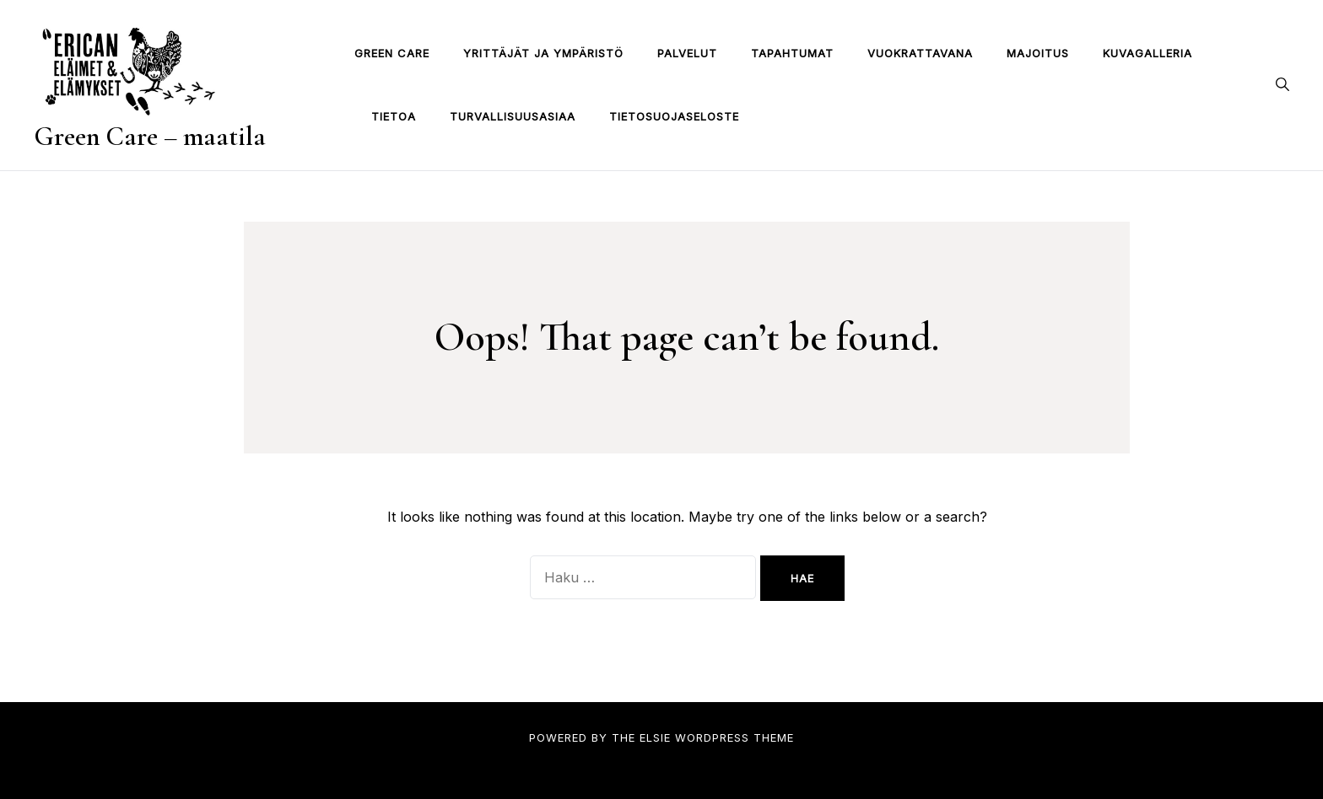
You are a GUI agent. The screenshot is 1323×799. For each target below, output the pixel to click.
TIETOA (393, 116)
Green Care (391, 53)
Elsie (655, 737)
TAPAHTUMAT (792, 53)
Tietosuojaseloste (674, 116)
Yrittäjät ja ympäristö (543, 53)
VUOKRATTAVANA (920, 53)
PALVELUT (687, 53)
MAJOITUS (1038, 53)
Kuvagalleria (1147, 53)
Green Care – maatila (150, 136)
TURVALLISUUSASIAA (512, 116)
